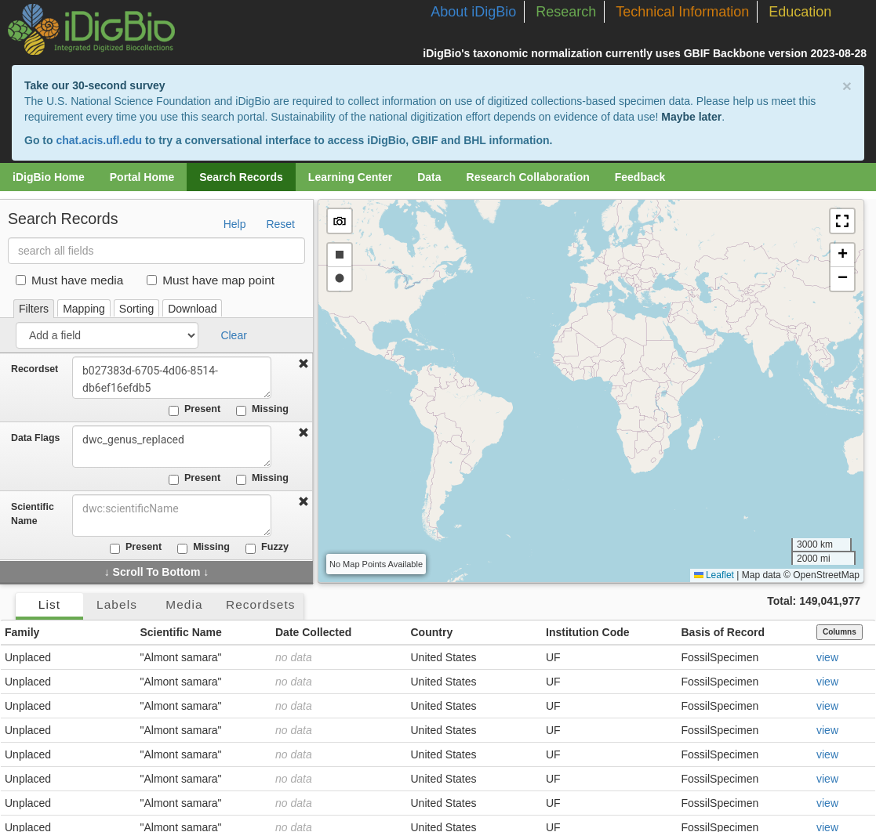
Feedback (640, 177)
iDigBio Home (49, 177)
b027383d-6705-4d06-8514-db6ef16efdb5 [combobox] (174, 377)
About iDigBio (473, 12)
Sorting (136, 308)
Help (235, 224)
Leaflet (714, 575)
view (827, 657)
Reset (280, 224)
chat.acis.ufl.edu (99, 140)
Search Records (241, 177)
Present (194, 409)
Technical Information (682, 12)
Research (566, 12)
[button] (842, 221)
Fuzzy (267, 547)
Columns (839, 632)
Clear (233, 335)
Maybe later (691, 116)
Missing (262, 409)
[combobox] (174, 515)
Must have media (69, 280)
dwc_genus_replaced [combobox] (174, 446)
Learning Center (350, 177)
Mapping (84, 308)
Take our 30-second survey (94, 85)
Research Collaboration (528, 177)
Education (800, 12)
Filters (34, 308)
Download (192, 308)
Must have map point (210, 280)
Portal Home (142, 177)
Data (429, 177)
